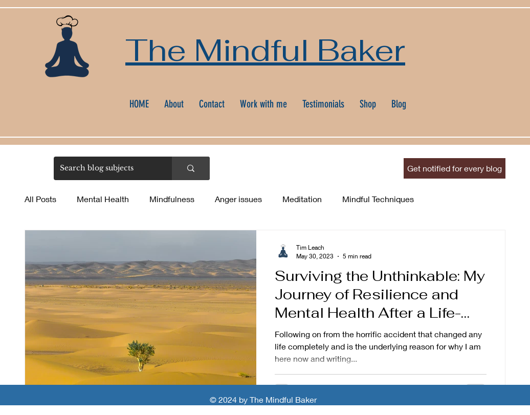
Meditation (302, 199)
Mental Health (103, 199)
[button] (454, 168)
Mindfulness (171, 199)
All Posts (40, 199)
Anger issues (238, 199)
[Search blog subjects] (105, 168)
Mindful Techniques (378, 199)
